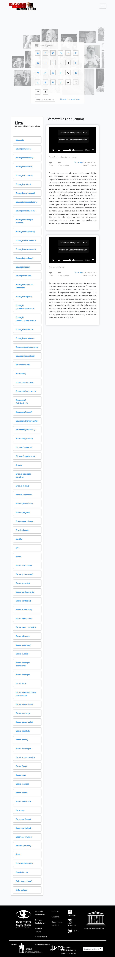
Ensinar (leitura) (66, 118)
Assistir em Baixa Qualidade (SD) (73, 140)
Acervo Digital (41, 936)
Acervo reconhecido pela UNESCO (94, 928)
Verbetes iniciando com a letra (27, 126)
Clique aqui (78, 162)
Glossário (55, 916)
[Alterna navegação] (102, 6)
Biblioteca (55, 911)
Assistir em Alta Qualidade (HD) (73, 133)
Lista (19, 123)
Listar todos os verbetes (70, 99)
